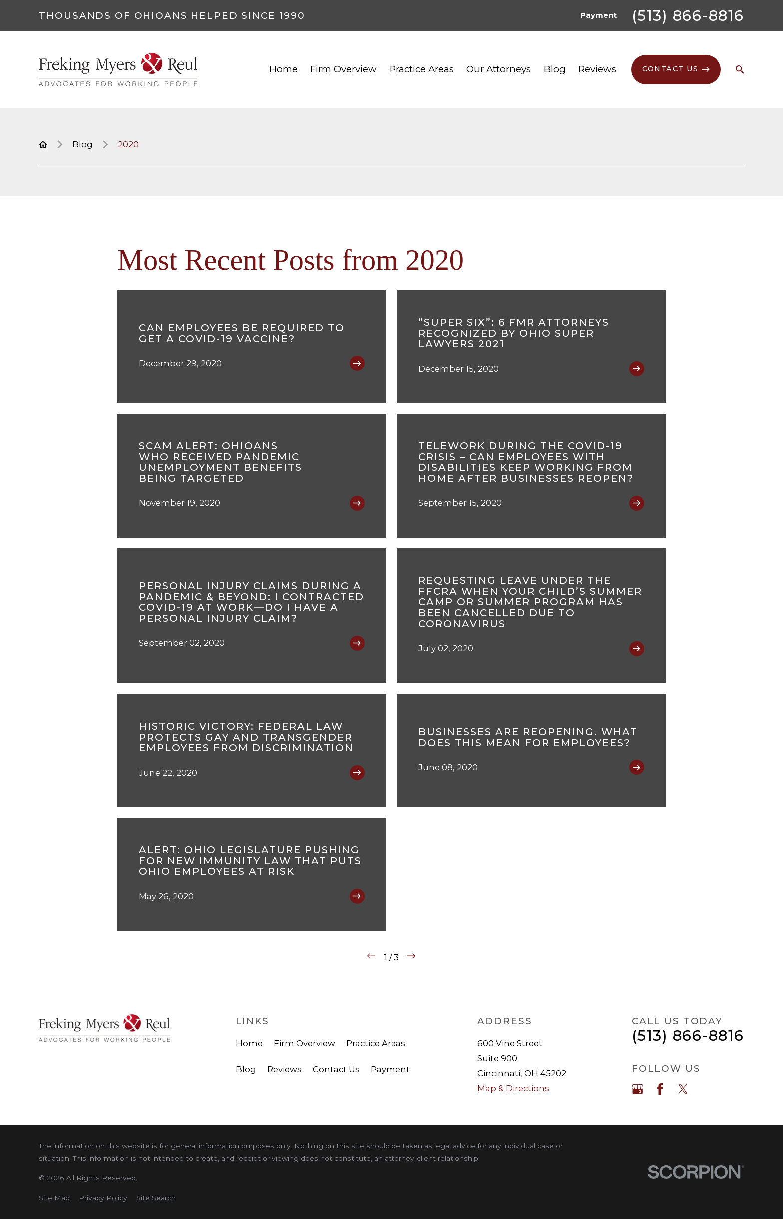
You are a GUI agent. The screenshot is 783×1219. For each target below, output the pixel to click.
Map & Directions (513, 1088)
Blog (246, 1069)
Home (249, 1043)
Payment (598, 15)
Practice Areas (375, 1043)
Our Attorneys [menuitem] (498, 69)
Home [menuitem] (283, 69)
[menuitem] (54, 1198)
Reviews (284, 1069)
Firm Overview (304, 1043)
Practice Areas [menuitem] (422, 69)
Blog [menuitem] (555, 69)
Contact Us (336, 1069)
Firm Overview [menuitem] (343, 69)
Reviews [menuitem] (597, 69)
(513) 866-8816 (688, 15)
